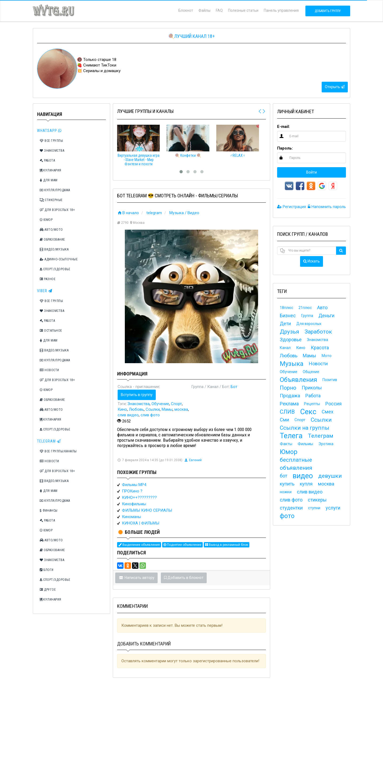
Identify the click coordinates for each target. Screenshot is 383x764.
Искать (311, 261)
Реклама (289, 403)
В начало (128, 212)
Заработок (318, 331)
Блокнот (185, 10)
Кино (122, 409)
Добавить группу (328, 11)
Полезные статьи (243, 10)
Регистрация (291, 206)
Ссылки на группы (304, 428)
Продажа (290, 395)
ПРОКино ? (132, 491)
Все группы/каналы (58, 451)
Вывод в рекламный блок (226, 545)
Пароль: (285, 148)
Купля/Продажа (55, 190)
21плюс (305, 307)
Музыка (292, 363)
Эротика (325, 444)
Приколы (312, 387)
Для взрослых (308, 324)
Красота (320, 347)
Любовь (136, 409)
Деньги (326, 315)
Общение (311, 372)
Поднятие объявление (182, 545)
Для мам (49, 180)
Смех (327, 411)
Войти (311, 172)
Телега (291, 436)
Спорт (176, 403)
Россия (333, 403)
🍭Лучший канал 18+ (191, 36)
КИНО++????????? (139, 497)
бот (283, 476)
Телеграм (320, 436)
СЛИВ (287, 412)
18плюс (286, 307)
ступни (314, 508)
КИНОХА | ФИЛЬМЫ (140, 523)
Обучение (160, 403)
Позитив (329, 380)
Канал (285, 348)
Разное (47, 279)
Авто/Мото (51, 230)
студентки (291, 508)
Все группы (51, 141)
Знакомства (52, 150)
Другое (48, 589)
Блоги (47, 570)
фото (287, 516)
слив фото (150, 415)
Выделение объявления (139, 545)
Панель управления (281, 10)
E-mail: (283, 126)
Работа (47, 160)
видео (303, 476)
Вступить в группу (137, 395)
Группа (307, 316)
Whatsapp (49, 130)
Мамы (167, 409)
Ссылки (153, 409)
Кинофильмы (134, 504)
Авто (322, 307)
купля (306, 484)
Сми (284, 419)
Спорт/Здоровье (55, 269)
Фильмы (305, 443)
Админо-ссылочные (59, 259)
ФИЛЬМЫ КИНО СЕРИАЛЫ (147, 510)
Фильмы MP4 (134, 484)
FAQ (219, 10)
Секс (308, 412)
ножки (286, 491)
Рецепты (312, 403)
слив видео (128, 415)
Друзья (289, 331)
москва (181, 409)
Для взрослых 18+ (57, 210)
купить (287, 484)
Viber (44, 291)
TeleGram (49, 441)
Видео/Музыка (54, 249)
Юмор (46, 220)
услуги (333, 508)
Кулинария (50, 170)
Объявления (298, 379)
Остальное (51, 330)
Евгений (193, 460)
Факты (286, 443)
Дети (285, 323)
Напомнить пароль (327, 206)
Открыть (335, 87)
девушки (330, 476)
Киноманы (131, 516)
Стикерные (51, 200)
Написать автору (136, 577)
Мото (327, 355)
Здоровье (291, 339)
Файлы (204, 10)
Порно (288, 388)
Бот (234, 386)
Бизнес (288, 315)
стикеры (317, 500)
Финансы (49, 510)
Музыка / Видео (184, 212)
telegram (154, 212)
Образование (52, 239)
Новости (49, 370)
